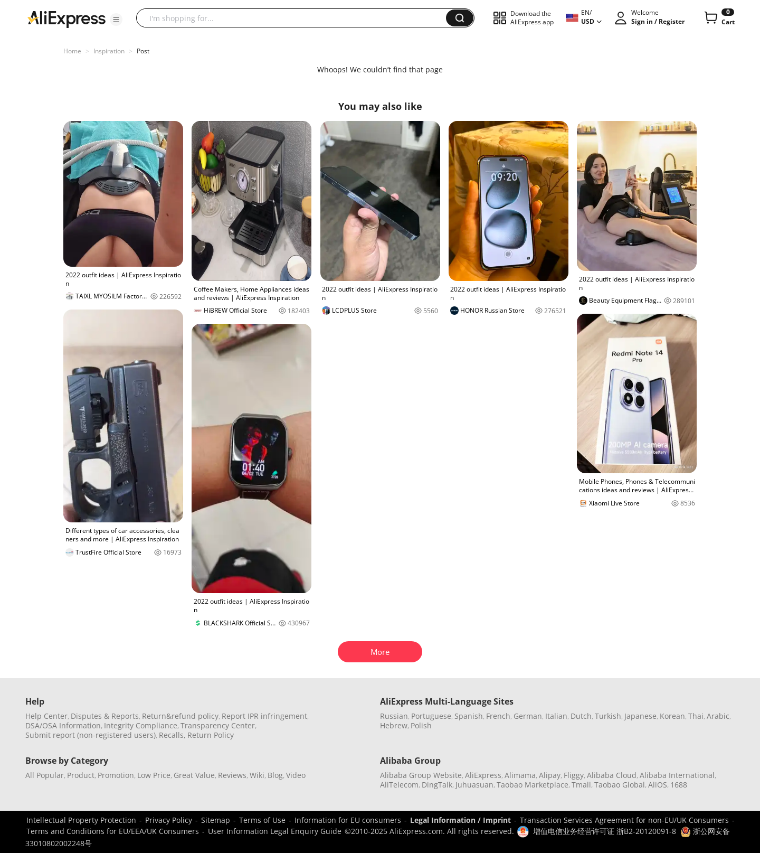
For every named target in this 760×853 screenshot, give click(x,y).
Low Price (153, 775)
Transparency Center (217, 725)
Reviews (232, 775)
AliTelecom (399, 785)
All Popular (44, 775)
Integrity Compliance (140, 725)
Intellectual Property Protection (81, 820)
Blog (275, 775)
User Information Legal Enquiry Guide (274, 831)
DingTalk (437, 785)
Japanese (640, 716)
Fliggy (574, 775)
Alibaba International (677, 775)
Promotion (116, 775)
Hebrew (393, 725)
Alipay (549, 775)
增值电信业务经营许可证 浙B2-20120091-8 (604, 831)
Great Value (194, 775)
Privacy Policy (168, 820)
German (528, 716)
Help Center (46, 716)
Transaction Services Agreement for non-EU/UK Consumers (624, 820)
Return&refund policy (180, 716)
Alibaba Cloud (611, 775)
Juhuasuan (474, 785)
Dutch (581, 716)
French (498, 716)
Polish (421, 725)
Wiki (257, 775)
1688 (678, 785)
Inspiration (109, 50)
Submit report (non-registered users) (90, 735)
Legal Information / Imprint (460, 820)
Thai (696, 716)
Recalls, (172, 735)
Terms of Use (262, 820)
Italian (556, 716)
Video (296, 775)
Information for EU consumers (347, 820)
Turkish (608, 716)
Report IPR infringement (264, 716)
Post (143, 50)
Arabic (718, 716)
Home (72, 50)
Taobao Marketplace (532, 785)
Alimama (520, 775)
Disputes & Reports (105, 716)
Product (80, 775)
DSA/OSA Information (63, 725)
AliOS (657, 785)
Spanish (468, 716)
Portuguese (431, 716)
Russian (394, 716)
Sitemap (215, 820)
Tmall (581, 785)
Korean (672, 716)
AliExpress (483, 775)
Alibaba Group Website (421, 775)
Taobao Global (619, 785)
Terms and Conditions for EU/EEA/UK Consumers (112, 831)
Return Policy (210, 735)
